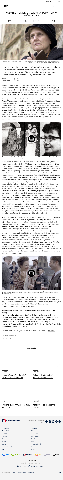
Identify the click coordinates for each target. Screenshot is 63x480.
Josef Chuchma (6, 80)
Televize (11, 20)
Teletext (4, 436)
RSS (60, 472)
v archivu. (51, 331)
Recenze (18, 20)
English (13, 472)
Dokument (30, 20)
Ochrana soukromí (21, 472)
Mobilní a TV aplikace (8, 447)
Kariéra (33, 441)
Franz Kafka (38, 20)
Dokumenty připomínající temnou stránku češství (43, 376)
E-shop (4, 444)
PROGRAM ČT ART (53, 2)
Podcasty (4, 439)
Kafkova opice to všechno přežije (44, 406)
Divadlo (4, 401)
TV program (5, 428)
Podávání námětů (36, 444)
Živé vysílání (5, 431)
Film (23, 20)
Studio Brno (34, 433)
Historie (46, 20)
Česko (52, 20)
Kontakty (33, 449)
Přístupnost (31, 472)
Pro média (34, 428)
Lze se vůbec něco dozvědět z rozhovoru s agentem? (14, 376)
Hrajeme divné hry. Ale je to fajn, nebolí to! (16, 406)
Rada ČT (33, 439)
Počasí (4, 441)
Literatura (5, 371)
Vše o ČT (4, 449)
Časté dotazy (34, 447)
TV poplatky (5, 433)
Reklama (33, 431)
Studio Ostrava (35, 436)
